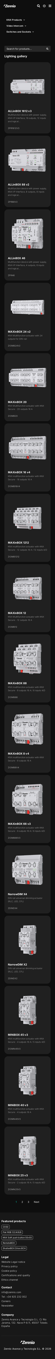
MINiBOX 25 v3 (18, 1175)
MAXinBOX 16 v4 (19, 472)
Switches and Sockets (20, 32)
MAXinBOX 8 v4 (18, 753)
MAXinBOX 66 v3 (19, 823)
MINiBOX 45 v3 (18, 1034)
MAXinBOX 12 (17, 613)
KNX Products (15, 20)
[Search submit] (47, 48)
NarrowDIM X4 (17, 894)
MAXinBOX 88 (17, 683)
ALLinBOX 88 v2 (18, 184)
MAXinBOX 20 (17, 402)
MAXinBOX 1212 (18, 542)
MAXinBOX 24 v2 (19, 331)
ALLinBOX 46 (16, 258)
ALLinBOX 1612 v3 (20, 111)
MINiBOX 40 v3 (18, 1105)
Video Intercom (16, 26)
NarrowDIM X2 (17, 964)
